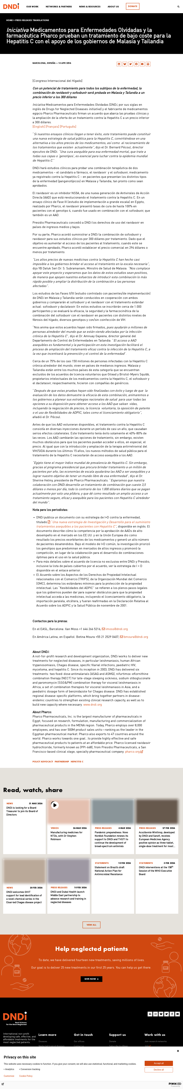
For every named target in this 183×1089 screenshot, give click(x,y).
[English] (39, 126)
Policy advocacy (43, 761)
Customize (9, 1076)
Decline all (159, 1069)
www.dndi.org (92, 704)
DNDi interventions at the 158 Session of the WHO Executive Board (156, 871)
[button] (119, 64)
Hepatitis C (77, 761)
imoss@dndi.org (117, 629)
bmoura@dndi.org (136, 637)
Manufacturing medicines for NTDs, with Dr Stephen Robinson (66, 836)
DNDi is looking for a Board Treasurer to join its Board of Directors (22, 811)
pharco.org (132, 751)
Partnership (62, 761)
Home (9, 20)
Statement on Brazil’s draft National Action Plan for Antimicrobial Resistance (109, 871)
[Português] (68, 126)
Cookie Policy (25, 1076)
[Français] (52, 126)
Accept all (159, 1063)
